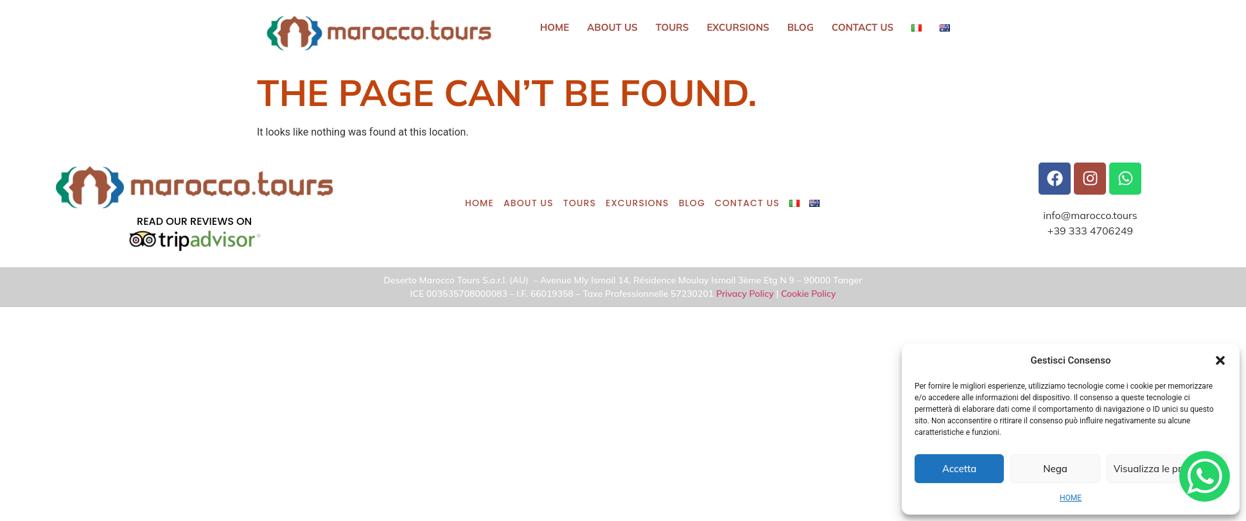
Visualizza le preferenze (1167, 469)
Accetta (959, 469)
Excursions (738, 27)
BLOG (800, 27)
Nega (1055, 469)
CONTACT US (863, 27)
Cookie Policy (808, 293)
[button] (1220, 360)
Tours (672, 27)
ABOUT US (612, 27)
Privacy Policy (745, 293)
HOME (1071, 497)
